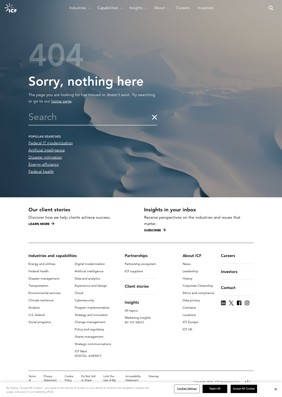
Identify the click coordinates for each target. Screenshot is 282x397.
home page (61, 101)
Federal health (41, 171)
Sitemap (154, 376)
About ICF (194, 255)
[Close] (275, 389)
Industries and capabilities (54, 255)
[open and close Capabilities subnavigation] (110, 8)
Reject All (214, 388)
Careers (230, 255)
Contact (230, 288)
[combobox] (89, 117)
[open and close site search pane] (271, 8)
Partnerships (138, 255)
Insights (134, 302)
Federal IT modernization (50, 143)
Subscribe (155, 230)
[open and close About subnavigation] (162, 8)
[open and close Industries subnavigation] (80, 8)
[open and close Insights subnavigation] (138, 8)
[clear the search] (154, 117)
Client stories (139, 286)
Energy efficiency (43, 164)
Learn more (41, 224)
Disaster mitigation (45, 157)
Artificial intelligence (46, 150)
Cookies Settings (187, 388)
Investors (231, 271)
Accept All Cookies (244, 388)
